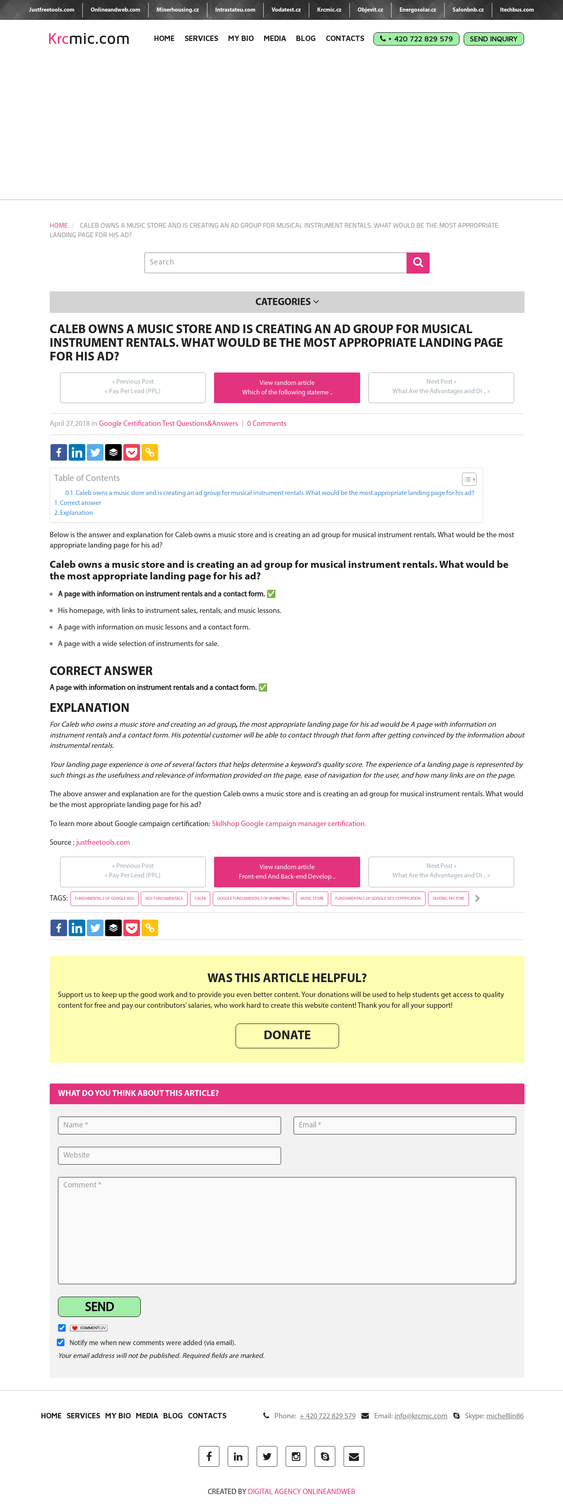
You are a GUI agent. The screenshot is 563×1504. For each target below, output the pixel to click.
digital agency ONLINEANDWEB (301, 1492)
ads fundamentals (164, 898)
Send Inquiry (494, 38)
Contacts (345, 38)
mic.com (89, 38)
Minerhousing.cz (177, 10)
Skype (488, 1416)
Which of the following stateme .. (287, 392)
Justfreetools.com (52, 10)
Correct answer (80, 503)
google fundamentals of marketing (253, 898)
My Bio (241, 38)
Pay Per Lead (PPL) (133, 386)
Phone (309, 1416)
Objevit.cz (370, 10)
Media (275, 38)
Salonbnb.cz (468, 10)
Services (201, 38)
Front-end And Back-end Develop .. (287, 877)
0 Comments (266, 424)
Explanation (76, 513)
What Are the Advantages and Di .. (441, 386)
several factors (448, 898)
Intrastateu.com (235, 10)
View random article (287, 383)
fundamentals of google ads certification (378, 898)
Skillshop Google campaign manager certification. (289, 824)
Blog (306, 38)
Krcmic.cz (329, 10)
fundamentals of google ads (104, 898)
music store (312, 898)
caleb (200, 898)
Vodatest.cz (286, 10)
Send (99, 1308)
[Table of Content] (469, 479)
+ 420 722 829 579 (416, 38)
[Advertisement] (281, 129)
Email (404, 1416)
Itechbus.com (517, 10)
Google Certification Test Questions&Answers (168, 424)
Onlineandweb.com (115, 10)
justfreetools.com (103, 843)
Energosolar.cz (417, 10)
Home (164, 38)
